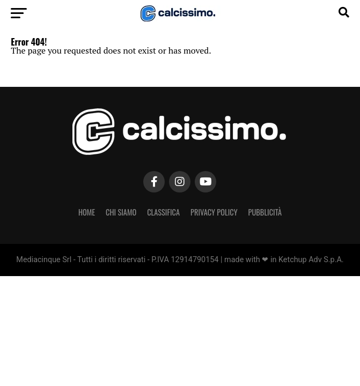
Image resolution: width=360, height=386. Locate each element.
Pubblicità (265, 212)
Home (86, 212)
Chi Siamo (121, 212)
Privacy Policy (214, 212)
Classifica (163, 212)
